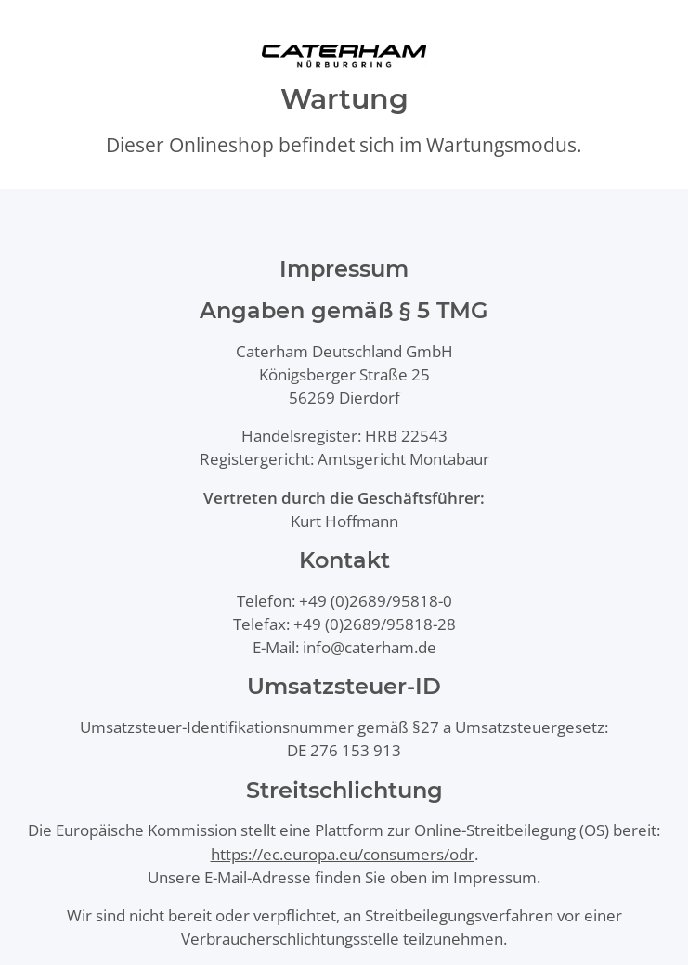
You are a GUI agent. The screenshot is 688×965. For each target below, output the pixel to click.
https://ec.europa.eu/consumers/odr (342, 854)
